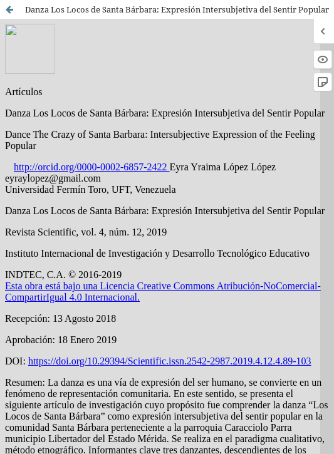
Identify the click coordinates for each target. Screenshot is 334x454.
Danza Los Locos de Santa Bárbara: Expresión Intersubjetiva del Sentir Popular (177, 9)
